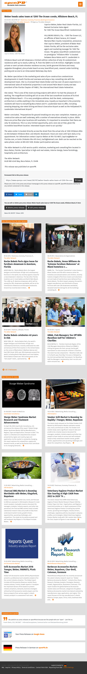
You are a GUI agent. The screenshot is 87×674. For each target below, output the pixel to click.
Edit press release (36, 208)
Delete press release (15, 208)
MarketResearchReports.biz (56, 563)
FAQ (3, 667)
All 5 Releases (9, 370)
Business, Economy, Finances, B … (23, 256)
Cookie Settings (68, 667)
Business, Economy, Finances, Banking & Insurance (37, 20)
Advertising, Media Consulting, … (66, 411)
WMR (49, 487)
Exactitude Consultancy (11, 414)
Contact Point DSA (42, 667)
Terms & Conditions (28, 667)
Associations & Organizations (65, 256)
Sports (58, 330)
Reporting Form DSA (55, 667)
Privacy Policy (16, 667)
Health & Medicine (18, 411)
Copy (78, 180)
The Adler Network (23, 22)
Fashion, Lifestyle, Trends (20, 330)
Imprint (7, 667)
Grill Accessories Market (12, 563)
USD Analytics (51, 414)
